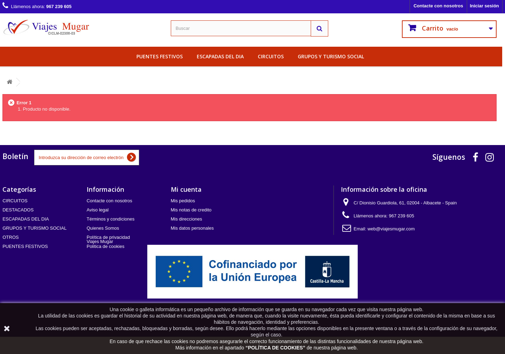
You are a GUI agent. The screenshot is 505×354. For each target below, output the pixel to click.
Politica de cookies (105, 246)
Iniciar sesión (484, 5)
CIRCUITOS (271, 56)
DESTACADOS (18, 209)
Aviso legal (98, 209)
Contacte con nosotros (438, 5)
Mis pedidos (183, 200)
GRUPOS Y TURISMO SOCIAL (331, 56)
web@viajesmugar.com (391, 228)
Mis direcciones (186, 219)
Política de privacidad (108, 237)
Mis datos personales (192, 228)
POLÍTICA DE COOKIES (275, 347)
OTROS (10, 237)
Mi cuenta (186, 189)
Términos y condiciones (111, 219)
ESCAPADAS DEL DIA (220, 56)
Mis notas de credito (191, 209)
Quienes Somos (103, 228)
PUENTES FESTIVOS (159, 56)
